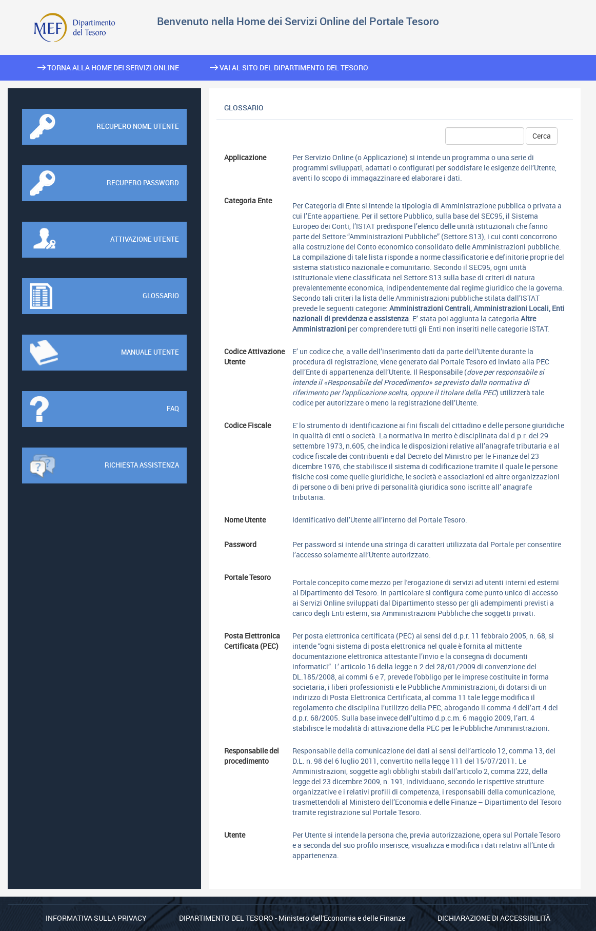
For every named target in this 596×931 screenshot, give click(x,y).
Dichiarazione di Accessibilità (494, 918)
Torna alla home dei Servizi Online (108, 67)
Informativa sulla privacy (96, 918)
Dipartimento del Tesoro (226, 918)
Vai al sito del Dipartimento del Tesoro (289, 67)
